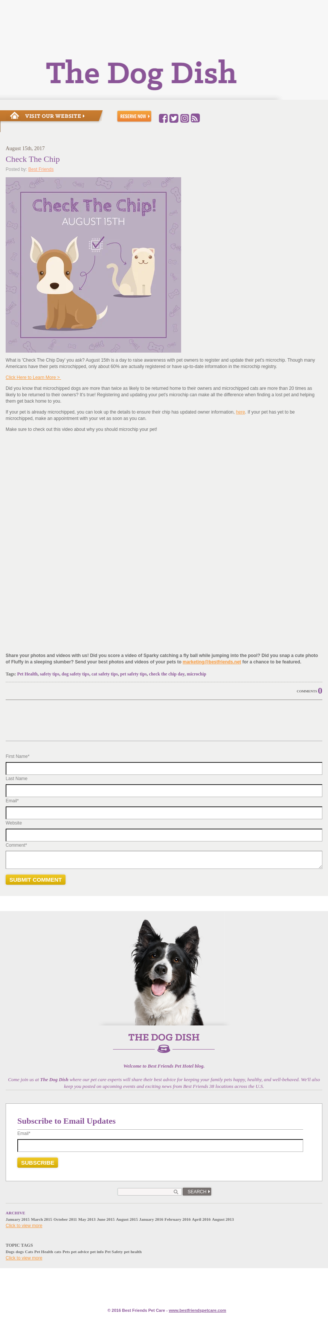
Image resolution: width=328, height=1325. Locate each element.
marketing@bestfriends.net (212, 662)
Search (197, 1191)
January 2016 (151, 1219)
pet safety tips (133, 674)
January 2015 (18, 1219)
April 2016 (201, 1219)
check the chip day (167, 674)
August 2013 (223, 1219)
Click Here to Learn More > (33, 377)
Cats (29, 1251)
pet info (97, 1251)
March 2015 (41, 1219)
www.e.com (197, 1310)
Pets (66, 1251)
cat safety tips (105, 674)
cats (57, 1251)
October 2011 (65, 1219)
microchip (196, 674)
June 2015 (105, 1219)
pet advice (80, 1251)
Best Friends (40, 169)
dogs (20, 1251)
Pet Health (27, 674)
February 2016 (178, 1219)
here (240, 412)
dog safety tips (75, 674)
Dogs (10, 1251)
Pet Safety (114, 1251)
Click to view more (24, 1225)
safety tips (49, 674)
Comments (307, 691)
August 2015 (127, 1219)
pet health (133, 1251)
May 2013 (87, 1219)
